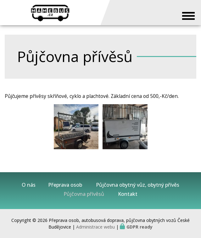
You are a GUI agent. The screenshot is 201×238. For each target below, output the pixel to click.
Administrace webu (95, 227)
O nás (29, 185)
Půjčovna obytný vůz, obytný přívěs (137, 185)
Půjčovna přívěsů (84, 194)
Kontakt (127, 194)
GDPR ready (139, 227)
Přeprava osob (65, 185)
